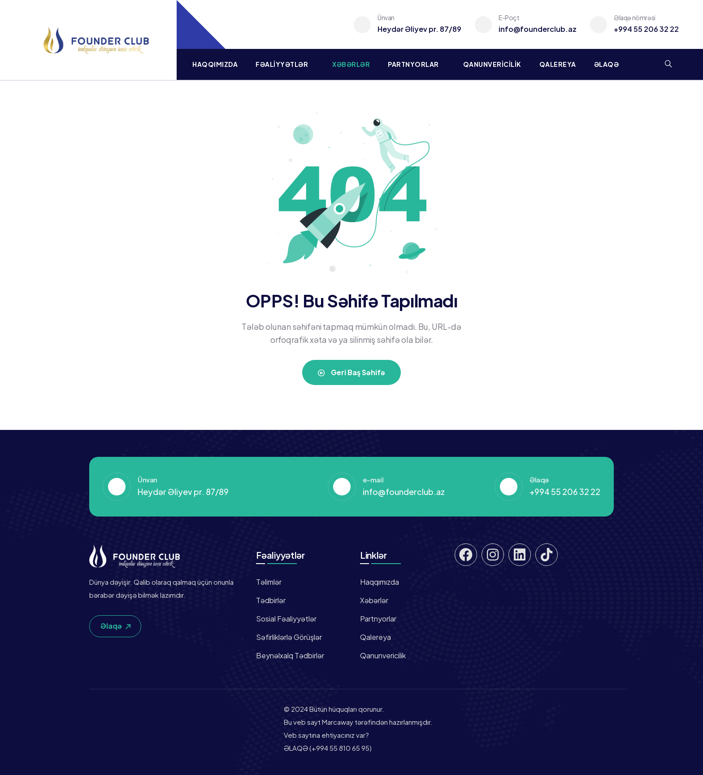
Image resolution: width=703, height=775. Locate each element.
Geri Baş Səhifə (351, 372)
